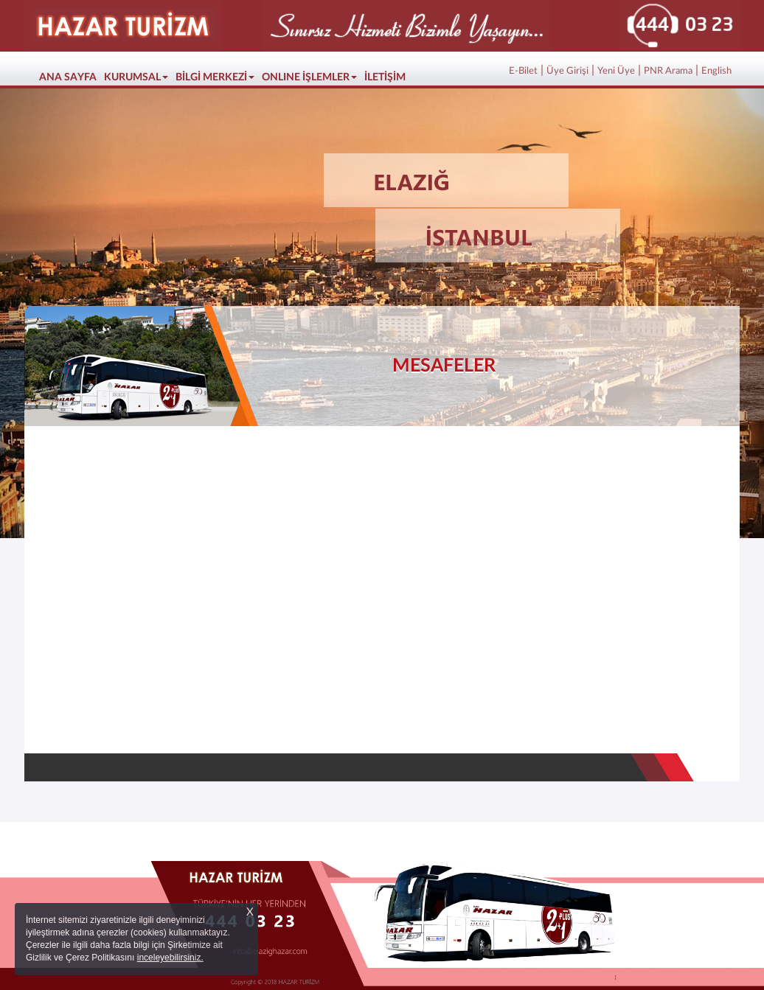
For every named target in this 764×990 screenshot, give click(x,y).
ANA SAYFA (69, 76)
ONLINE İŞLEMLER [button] (309, 77)
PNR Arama (668, 71)
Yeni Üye (616, 71)
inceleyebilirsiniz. (170, 957)
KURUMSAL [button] (136, 77)
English (716, 71)
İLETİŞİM (385, 77)
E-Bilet (523, 71)
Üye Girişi (567, 71)
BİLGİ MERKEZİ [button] (215, 77)
